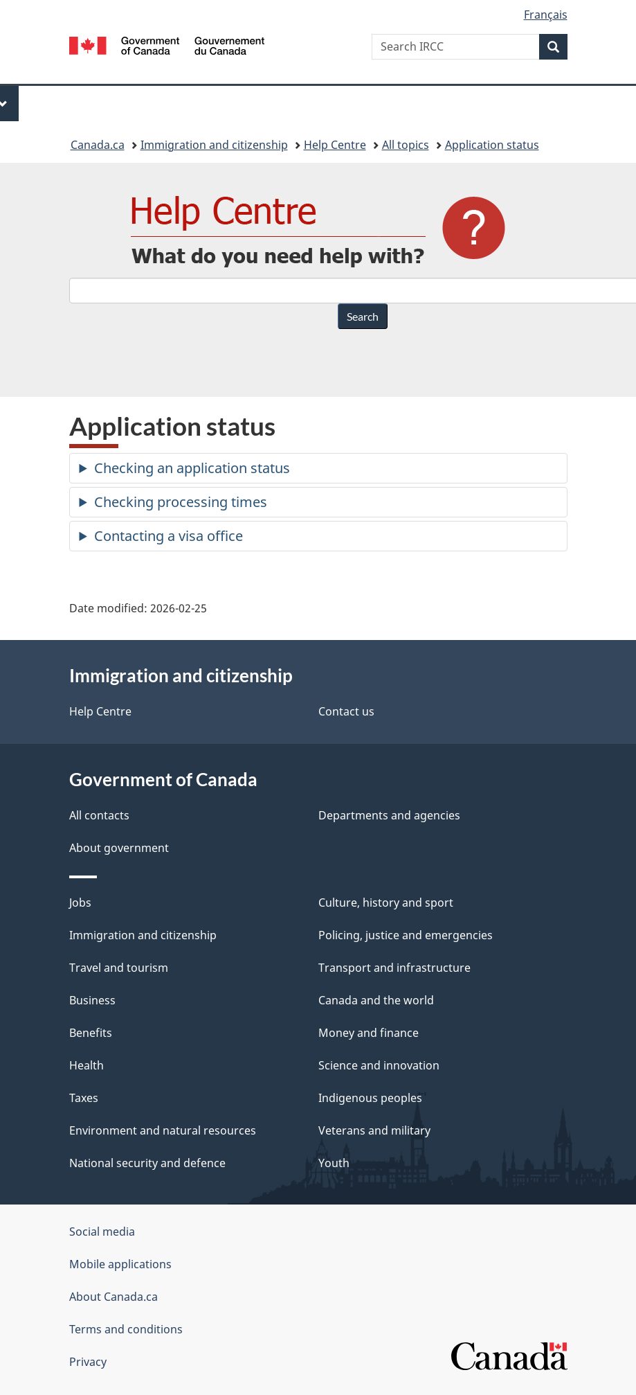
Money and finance (368, 1032)
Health (86, 1065)
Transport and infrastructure (394, 967)
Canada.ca (98, 144)
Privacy (88, 1361)
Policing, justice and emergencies (405, 935)
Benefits (90, 1032)
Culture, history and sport (385, 902)
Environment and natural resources (162, 1130)
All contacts (99, 815)
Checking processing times (180, 501)
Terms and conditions (126, 1329)
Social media (102, 1231)
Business (92, 1000)
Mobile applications (120, 1264)
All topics (405, 144)
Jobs (80, 902)
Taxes (83, 1097)
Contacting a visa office (168, 535)
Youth (333, 1163)
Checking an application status (192, 468)
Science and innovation (378, 1065)
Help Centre (335, 144)
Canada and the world (376, 1000)
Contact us (346, 711)
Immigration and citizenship (214, 144)
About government (119, 847)
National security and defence (147, 1163)
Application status (492, 144)
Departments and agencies (389, 815)
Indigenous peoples (370, 1097)
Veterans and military (374, 1130)
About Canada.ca (113, 1296)
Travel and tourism (118, 967)
